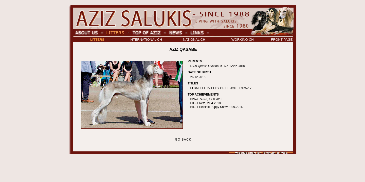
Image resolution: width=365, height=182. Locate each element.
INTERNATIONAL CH (146, 39)
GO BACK (183, 139)
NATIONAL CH (194, 39)
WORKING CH (242, 39)
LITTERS (97, 39)
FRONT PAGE (282, 39)
